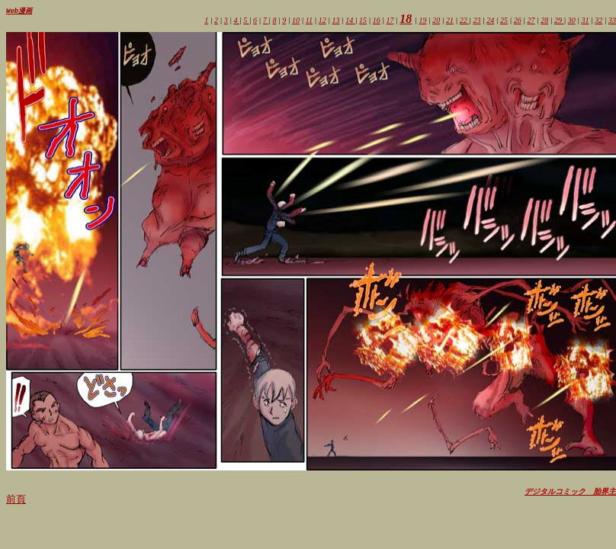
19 (423, 21)
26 (517, 21)
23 (477, 21)
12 (322, 21)
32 (598, 21)
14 (350, 21)
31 (585, 21)
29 (559, 21)
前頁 (16, 500)
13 (336, 21)
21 (450, 21)
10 (296, 21)
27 (531, 21)
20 (436, 21)
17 (390, 21)
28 (544, 21)
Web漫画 (19, 11)
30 (572, 21)
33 (612, 21)
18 (405, 19)
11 (309, 21)
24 (490, 21)
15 (363, 21)
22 (465, 21)
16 (376, 21)
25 (504, 21)
